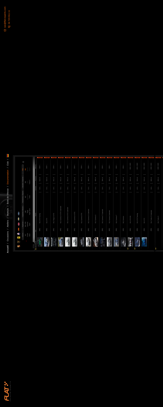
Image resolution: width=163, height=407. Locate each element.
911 (22, 169)
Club (7, 163)
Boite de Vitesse (7, 196)
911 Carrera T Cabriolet (102, 216)
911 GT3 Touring (40, 218)
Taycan (22, 193)
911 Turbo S (158, 219)
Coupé (27, 235)
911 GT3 (47, 220)
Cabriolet (27, 224)
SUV (27, 182)
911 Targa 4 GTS (53, 218)
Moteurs (7, 212)
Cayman (22, 179)
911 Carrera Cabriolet (109, 216)
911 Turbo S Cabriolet (151, 216)
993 (25, 223)
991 (25, 182)
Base (29, 234)
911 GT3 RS (130, 219)
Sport (29, 224)
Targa (27, 211)
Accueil (7, 249)
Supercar (22, 224)
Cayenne (22, 214)
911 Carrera (123, 219)
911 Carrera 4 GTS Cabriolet (60, 214)
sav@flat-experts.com (5, 17)
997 (25, 197)
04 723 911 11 (9, 17)
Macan (22, 208)
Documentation (7, 177)
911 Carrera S (95, 219)
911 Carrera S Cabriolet (88, 216)
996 (25, 212)
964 (25, 226)
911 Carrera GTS (81, 218)
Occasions (7, 236)
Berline (27, 169)
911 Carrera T (116, 219)
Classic (22, 235)
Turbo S (29, 182)
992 (25, 169)
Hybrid (29, 169)
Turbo (29, 197)
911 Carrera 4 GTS (74, 217)
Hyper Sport (29, 211)
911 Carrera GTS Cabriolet (67, 215)
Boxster (22, 184)
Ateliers (7, 223)
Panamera (22, 199)
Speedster (27, 197)
